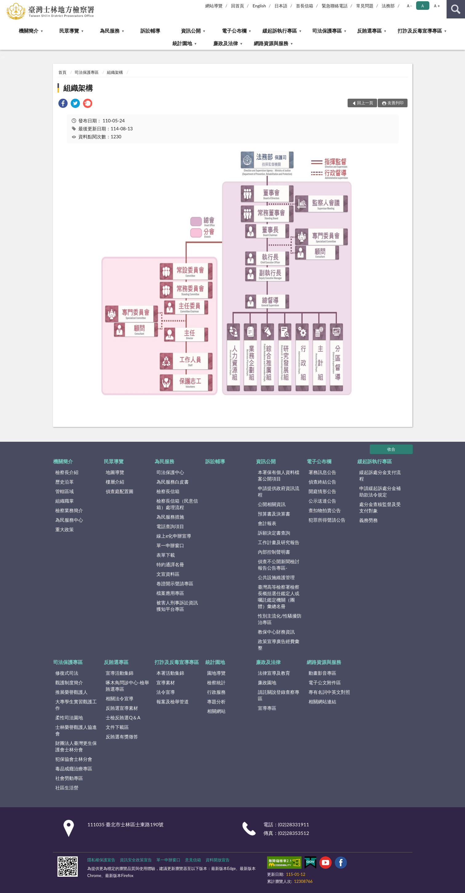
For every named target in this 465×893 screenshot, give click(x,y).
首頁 (62, 72)
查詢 (456, 9)
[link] (63, 104)
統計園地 (182, 43)
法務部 (388, 5)
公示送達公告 (322, 501)
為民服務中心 (69, 520)
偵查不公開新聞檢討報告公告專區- (278, 565)
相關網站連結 (322, 701)
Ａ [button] (422, 5)
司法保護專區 (327, 31)
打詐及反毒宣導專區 (420, 31)
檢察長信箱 (167, 491)
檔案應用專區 (170, 593)
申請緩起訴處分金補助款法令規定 (380, 491)
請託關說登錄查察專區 (278, 695)
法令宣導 (165, 692)
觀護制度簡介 (69, 682)
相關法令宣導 (119, 698)
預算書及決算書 (274, 513)
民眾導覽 (69, 31)
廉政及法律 (225, 43)
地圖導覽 (115, 472)
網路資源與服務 (271, 43)
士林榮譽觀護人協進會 (76, 730)
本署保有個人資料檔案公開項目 (278, 475)
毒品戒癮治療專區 (73, 768)
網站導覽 (214, 5)
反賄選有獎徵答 (122, 736)
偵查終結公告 (322, 481)
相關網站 (216, 711)
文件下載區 (117, 727)
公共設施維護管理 (276, 577)
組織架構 (115, 72)
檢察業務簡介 (69, 510)
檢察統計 (216, 682)
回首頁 (237, 5)
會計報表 (267, 523)
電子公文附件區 (325, 682)
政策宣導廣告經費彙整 (278, 644)
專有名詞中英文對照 (329, 692)
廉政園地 (267, 682)
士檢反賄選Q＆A (123, 717)
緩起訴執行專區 (279, 31)
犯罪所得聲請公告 (327, 520)
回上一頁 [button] (365, 102)
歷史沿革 (64, 481)
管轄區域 (64, 491)
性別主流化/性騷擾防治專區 (279, 619)
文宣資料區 (167, 574)
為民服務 (110, 31)
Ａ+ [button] (436, 5)
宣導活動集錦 (119, 673)
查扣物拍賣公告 (325, 510)
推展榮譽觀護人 (71, 692)
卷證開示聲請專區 (174, 583)
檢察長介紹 (66, 472)
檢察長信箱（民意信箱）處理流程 (177, 504)
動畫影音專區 (322, 673)
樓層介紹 (115, 481)
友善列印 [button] (396, 102)
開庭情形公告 (322, 491)
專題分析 (216, 701)
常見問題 (364, 5)
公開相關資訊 (272, 504)
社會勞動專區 (69, 778)
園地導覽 (216, 673)
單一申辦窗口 (170, 545)
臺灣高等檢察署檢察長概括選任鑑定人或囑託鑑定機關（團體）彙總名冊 (278, 596)
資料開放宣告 (218, 859)
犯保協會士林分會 (73, 759)
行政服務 (216, 692)
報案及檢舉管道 (172, 701)
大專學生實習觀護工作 (76, 705)
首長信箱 (304, 5)
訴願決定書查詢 (274, 532)
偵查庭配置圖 (119, 491)
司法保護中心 (170, 472)
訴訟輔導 (150, 31)
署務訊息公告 (322, 472)
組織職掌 (64, 501)
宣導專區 (267, 708)
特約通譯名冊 (170, 564)
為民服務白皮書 (172, 481)
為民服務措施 (170, 517)
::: (4, 4)
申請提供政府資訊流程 (278, 491)
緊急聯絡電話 (335, 5)
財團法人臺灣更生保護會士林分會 (76, 746)
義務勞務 (368, 520)
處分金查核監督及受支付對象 (380, 507)
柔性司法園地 (69, 717)
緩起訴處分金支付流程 (380, 475)
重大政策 (64, 529)
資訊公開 (191, 31)
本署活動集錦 (170, 673)
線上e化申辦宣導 (173, 536)
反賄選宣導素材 (122, 708)
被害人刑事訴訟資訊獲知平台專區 (177, 606)
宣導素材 (165, 682)
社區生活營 (66, 787)
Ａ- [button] (409, 5)
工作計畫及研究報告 (278, 542)
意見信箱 (193, 859)
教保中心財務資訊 (276, 631)
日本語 (280, 5)
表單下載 (165, 555)
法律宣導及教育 (274, 673)
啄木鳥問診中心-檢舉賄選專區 (127, 686)
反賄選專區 (369, 31)
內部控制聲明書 (274, 552)
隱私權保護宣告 (101, 859)
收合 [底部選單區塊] (391, 449)
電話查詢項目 (170, 526)
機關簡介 (28, 31)
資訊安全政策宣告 (136, 859)
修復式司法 (66, 673)
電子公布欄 (234, 31)
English (259, 5)
